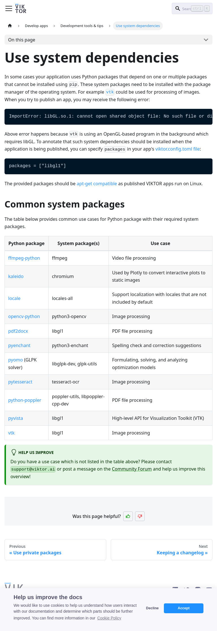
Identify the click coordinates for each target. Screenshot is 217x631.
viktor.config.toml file (177, 149)
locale (14, 298)
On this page (21, 40)
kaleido (15, 276)
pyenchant (19, 345)
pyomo (15, 360)
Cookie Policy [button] (109, 618)
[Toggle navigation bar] (9, 8)
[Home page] (10, 25)
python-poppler (24, 400)
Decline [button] (152, 608)
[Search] (192, 8)
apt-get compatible (97, 183)
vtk (11, 433)
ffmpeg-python (24, 258)
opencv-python (24, 316)
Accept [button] (184, 608)
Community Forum (132, 469)
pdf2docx (18, 331)
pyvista (15, 418)
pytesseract (20, 382)
